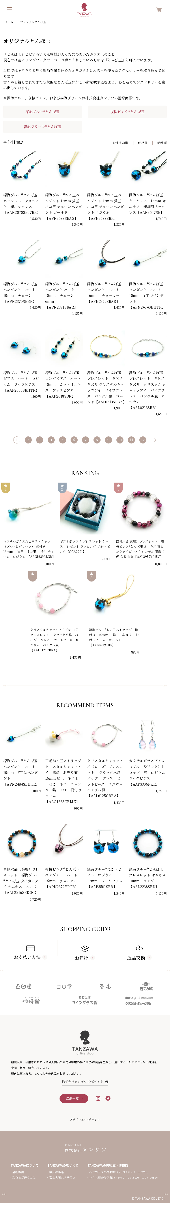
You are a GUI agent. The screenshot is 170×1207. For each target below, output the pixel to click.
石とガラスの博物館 (119, 1172)
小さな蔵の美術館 (124, 1177)
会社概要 (18, 1172)
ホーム (8, 22)
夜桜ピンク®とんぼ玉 (127, 111)
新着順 (162, 142)
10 (120, 439)
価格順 (143, 142)
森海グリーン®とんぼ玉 (43, 126)
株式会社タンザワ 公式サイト (85, 1081)
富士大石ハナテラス (62, 1177)
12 (143, 439)
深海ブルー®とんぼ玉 (42, 111)
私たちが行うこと (24, 1177)
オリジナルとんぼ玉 (33, 22)
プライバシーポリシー (85, 1119)
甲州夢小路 (56, 1172)
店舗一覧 (72, 1098)
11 (131, 439)
